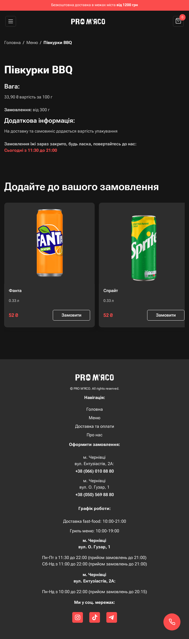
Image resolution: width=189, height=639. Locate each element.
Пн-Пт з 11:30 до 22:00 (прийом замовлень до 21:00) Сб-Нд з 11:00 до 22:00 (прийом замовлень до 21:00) (94, 560)
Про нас (94, 435)
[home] (90, 21)
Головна (12, 43)
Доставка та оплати (94, 426)
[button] (10, 21)
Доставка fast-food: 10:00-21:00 (94, 521)
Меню (32, 43)
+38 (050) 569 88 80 (94, 495)
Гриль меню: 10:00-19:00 (94, 531)
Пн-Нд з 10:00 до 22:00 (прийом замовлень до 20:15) (94, 591)
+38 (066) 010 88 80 (94, 471)
